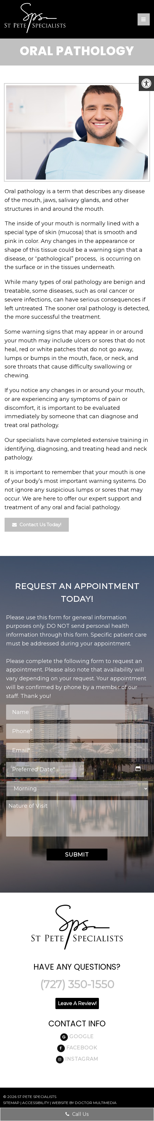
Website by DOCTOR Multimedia (84, 1102)
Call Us (77, 1114)
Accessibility (35, 1102)
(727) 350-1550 (77, 984)
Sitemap (11, 1102)
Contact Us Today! (41, 524)
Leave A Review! (77, 1003)
